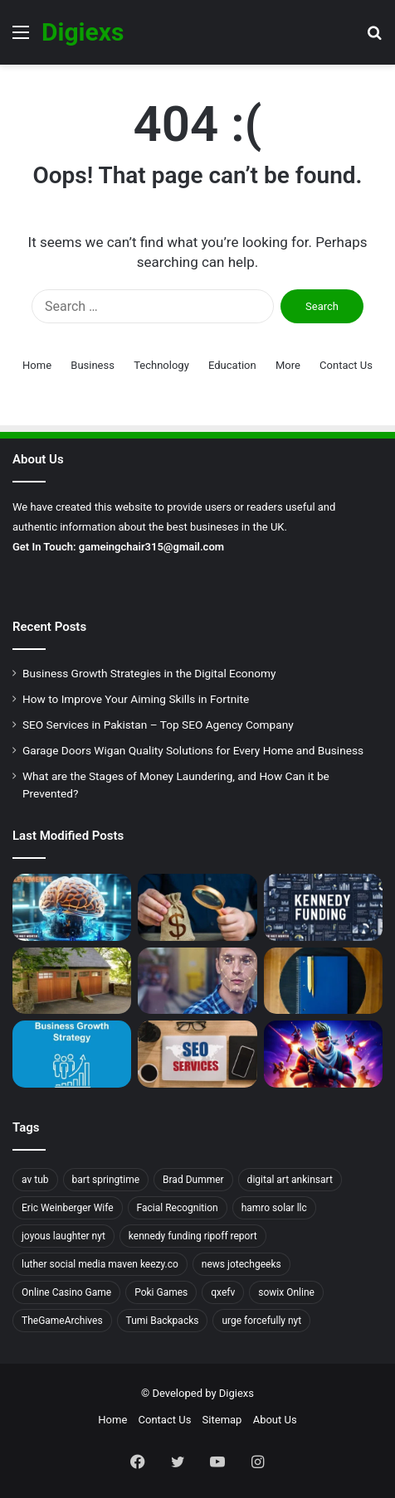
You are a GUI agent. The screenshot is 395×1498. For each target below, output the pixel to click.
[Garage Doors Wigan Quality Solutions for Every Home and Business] (71, 981)
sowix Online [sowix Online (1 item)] (286, 1292)
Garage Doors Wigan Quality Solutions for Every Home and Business (192, 750)
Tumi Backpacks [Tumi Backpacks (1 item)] (162, 1320)
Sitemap (222, 1419)
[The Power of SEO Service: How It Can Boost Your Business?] (197, 1054)
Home (36, 365)
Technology (161, 365)
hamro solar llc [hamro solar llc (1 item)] (274, 1208)
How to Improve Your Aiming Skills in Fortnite (135, 698)
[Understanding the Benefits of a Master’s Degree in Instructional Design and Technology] (323, 981)
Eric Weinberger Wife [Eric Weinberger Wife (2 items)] (68, 1208)
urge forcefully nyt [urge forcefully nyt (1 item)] (261, 1320)
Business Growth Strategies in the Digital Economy (149, 673)
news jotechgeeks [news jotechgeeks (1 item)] (241, 1264)
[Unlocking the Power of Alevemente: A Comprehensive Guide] (71, 907)
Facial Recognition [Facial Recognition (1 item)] (177, 1208)
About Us (275, 1419)
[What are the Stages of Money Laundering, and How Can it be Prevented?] (197, 907)
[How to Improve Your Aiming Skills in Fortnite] (323, 1054)
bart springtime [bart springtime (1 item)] (106, 1179)
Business (93, 365)
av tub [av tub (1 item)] (35, 1179)
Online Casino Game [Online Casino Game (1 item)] (66, 1292)
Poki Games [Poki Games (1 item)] (161, 1292)
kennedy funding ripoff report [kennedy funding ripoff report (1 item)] (193, 1236)
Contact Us (346, 365)
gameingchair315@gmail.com (151, 547)
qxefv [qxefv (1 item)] (223, 1292)
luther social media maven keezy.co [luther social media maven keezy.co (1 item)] (100, 1264)
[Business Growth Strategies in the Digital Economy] (71, 1054)
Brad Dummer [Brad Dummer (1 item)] (193, 1179)
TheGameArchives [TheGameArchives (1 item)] (62, 1320)
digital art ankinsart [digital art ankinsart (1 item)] (290, 1179)
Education (232, 365)
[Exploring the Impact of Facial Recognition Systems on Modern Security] (197, 981)
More (288, 365)
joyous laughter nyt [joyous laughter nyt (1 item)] (63, 1236)
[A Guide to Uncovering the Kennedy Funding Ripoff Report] (323, 907)
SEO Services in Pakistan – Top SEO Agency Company (158, 724)
